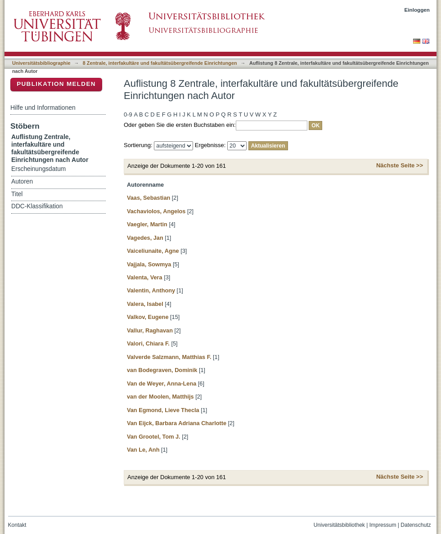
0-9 (128, 114)
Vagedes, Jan (145, 237)
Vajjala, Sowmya (149, 264)
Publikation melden (56, 84)
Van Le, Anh (143, 449)
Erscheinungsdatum (38, 169)
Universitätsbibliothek (339, 525)
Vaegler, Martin (147, 224)
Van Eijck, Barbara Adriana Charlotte (176, 423)
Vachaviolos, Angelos (156, 211)
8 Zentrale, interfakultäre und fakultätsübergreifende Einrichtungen (160, 63)
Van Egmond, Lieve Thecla (163, 410)
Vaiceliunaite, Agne (153, 250)
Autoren (22, 181)
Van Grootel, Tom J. (153, 436)
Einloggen (417, 10)
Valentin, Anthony (151, 290)
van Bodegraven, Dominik (162, 370)
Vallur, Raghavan (150, 330)
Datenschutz (415, 525)
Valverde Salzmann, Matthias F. (169, 357)
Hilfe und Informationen (43, 107)
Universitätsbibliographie (41, 63)
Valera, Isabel (145, 304)
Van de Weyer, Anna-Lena (161, 383)
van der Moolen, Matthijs (160, 396)
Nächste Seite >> (399, 165)
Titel (16, 194)
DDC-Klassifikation (37, 206)
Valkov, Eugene (147, 317)
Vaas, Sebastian (148, 197)
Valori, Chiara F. (148, 343)
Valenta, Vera (144, 277)
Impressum (382, 525)
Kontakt (17, 525)
